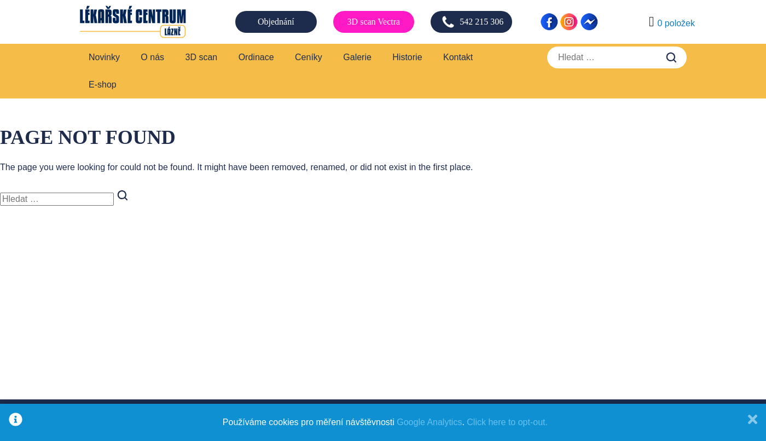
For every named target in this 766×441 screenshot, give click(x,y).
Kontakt (458, 57)
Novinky (104, 57)
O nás (152, 57)
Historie (407, 57)
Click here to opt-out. (507, 422)
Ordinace (256, 57)
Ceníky (308, 57)
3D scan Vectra (374, 21)
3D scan (201, 57)
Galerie (357, 57)
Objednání (276, 21)
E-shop (103, 84)
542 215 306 (472, 21)
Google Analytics (429, 422)
